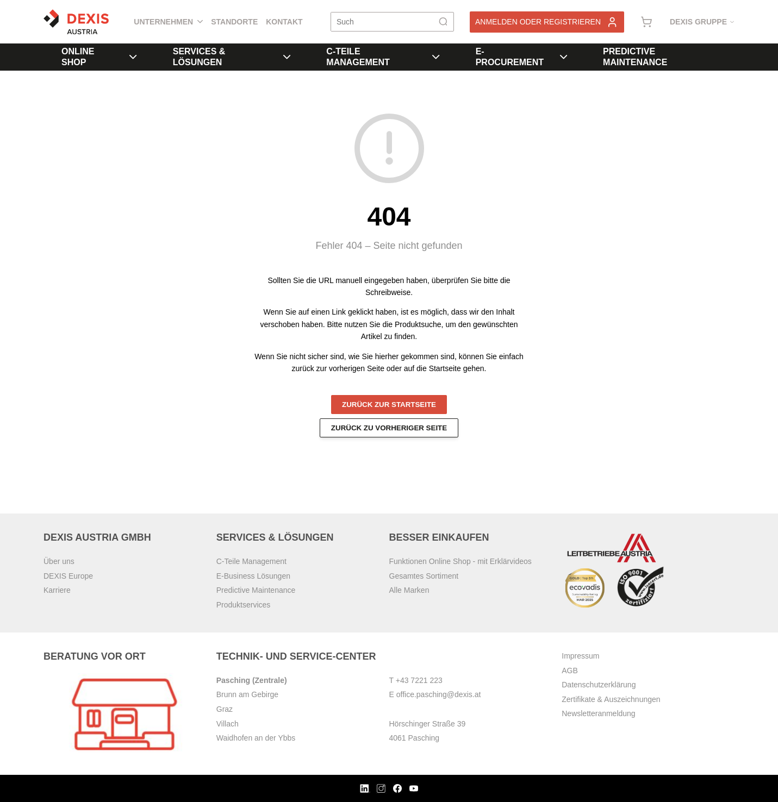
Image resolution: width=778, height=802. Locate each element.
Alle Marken (409, 590)
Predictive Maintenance (635, 57)
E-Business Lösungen (253, 576)
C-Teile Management (382, 57)
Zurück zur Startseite (389, 404)
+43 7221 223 (419, 680)
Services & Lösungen (232, 57)
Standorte (234, 21)
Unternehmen (168, 21)
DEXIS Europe (68, 576)
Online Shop (99, 57)
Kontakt (284, 21)
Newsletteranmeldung (598, 713)
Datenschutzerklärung (599, 684)
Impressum (580, 655)
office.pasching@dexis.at (438, 694)
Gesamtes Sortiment (424, 576)
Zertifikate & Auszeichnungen (611, 699)
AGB (570, 670)
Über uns (58, 561)
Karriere (57, 590)
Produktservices (243, 604)
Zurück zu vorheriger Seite (389, 428)
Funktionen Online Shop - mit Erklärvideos (460, 561)
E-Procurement (521, 57)
